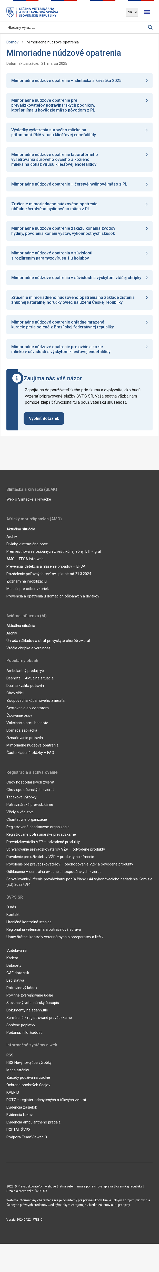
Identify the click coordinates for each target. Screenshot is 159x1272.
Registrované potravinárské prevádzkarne (41, 840)
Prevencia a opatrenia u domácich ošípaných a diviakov (52, 602)
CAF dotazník (17, 978)
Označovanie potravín (24, 743)
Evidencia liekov (19, 1120)
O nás (11, 913)
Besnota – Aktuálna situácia (30, 684)
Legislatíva (15, 986)
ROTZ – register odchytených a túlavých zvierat (46, 1105)
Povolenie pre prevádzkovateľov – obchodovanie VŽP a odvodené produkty (69, 870)
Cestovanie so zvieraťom (27, 714)
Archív (11, 542)
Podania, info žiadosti (24, 1038)
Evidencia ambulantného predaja (33, 1128)
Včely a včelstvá (20, 818)
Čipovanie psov (19, 721)
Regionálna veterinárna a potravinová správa (43, 935)
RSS (9, 1061)
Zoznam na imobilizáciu (26, 587)
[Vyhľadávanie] (77, 28)
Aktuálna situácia (20, 535)
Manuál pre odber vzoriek (27, 594)
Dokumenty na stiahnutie (27, 1016)
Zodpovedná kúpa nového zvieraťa (35, 706)
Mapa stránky (17, 1076)
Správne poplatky (20, 1031)
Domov (12, 42)
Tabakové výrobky (21, 803)
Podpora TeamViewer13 (26, 1143)
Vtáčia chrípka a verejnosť (28, 654)
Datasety (13, 971)
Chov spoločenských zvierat (30, 795)
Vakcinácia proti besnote (27, 728)
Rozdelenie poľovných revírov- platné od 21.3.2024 (48, 579)
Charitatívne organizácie (26, 825)
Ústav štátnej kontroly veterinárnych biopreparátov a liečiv (54, 943)
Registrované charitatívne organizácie (37, 833)
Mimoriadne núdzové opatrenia (32, 751)
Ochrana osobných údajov (28, 1091)
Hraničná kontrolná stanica (29, 928)
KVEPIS (12, 1098)
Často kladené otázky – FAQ (30, 758)
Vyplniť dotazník (44, 424)
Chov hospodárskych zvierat (30, 788)
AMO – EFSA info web (25, 565)
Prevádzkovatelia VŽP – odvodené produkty (43, 847)
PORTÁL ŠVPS (18, 1135)
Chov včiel (15, 699)
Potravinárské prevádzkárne (29, 810)
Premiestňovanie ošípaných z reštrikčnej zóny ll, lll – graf (54, 557)
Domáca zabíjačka (21, 736)
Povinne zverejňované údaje (29, 1001)
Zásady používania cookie (28, 1083)
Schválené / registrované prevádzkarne (39, 1023)
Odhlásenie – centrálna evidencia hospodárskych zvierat (53, 877)
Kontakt (12, 920)
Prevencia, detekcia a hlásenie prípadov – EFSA (45, 572)
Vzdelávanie (16, 956)
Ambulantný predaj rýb (25, 676)
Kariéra (12, 964)
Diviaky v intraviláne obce (27, 550)
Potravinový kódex (21, 993)
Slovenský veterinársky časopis (32, 1008)
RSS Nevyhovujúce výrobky (29, 1068)
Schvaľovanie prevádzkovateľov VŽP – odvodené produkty (55, 855)
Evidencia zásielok (21, 1113)
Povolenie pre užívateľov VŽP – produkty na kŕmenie (50, 862)
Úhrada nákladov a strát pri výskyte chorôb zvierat (48, 646)
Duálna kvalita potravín (25, 691)
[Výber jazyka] (132, 12)
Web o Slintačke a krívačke (28, 505)
